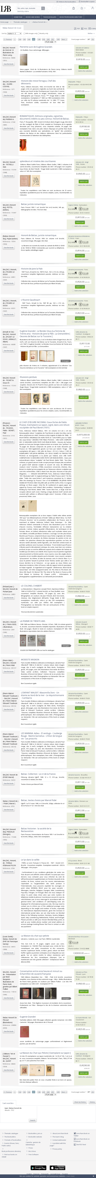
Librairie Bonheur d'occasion (78, 937)
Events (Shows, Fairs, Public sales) (10, 1144)
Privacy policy (56, 1149)
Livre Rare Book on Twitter (82, 1134)
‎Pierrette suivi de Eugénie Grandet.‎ (36, 47)
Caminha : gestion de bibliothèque (33, 1143)
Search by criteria (23, 11)
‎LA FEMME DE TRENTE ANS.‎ (33, 621)
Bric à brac (32, 1151)
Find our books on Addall (9, 1155)
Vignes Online (73, 205)
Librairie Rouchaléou (75, 587)
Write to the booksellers (66, 2)
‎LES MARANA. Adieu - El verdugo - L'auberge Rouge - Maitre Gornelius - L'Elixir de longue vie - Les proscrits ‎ (41, 736)
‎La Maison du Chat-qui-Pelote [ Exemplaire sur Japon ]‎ (45, 1053)
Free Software (34, 1154)
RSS (84, 28)
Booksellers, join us (34, 1133)
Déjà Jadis (71, 82)
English (29, 1174)
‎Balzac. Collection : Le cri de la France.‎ (38, 774)
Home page (18, 17)
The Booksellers (49, 17)
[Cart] (73, 8)
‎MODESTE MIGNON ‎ (30, 659)
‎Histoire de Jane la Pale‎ (31, 268)
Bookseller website (34, 1137)
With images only (31, 33)
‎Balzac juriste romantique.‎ (33, 204)
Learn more (70, 1176)
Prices (31, 1148)
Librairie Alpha (73, 801)
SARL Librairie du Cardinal (81, 333)
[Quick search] (30, 8)
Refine (91, 33)
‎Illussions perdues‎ (28, 377)
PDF (77, 28)
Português (45, 1174)
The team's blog (57, 1137)
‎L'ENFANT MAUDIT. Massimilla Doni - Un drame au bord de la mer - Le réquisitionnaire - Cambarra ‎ (42, 695)
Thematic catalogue (20, 22)
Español (65, 1174)
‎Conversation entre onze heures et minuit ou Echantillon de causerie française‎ (41, 972)
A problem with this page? (58, 1144)
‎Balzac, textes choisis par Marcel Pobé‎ (38, 800)
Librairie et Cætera (82, 48)
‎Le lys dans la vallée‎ (30, 859)
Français (36, 1174)
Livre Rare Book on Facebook (82, 1140)
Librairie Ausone (74, 775)
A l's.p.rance (72, 861)
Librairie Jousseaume (75, 270)
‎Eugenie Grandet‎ (28, 1016)
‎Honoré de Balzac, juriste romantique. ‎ (39, 235)
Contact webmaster (58, 1140)
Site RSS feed (80, 1144)
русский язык (55, 1174)
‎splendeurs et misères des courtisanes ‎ (38, 161)
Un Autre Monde (81, 1018)
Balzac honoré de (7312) (12, 28)
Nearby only (43, 33)
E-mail (92, 28)
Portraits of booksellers (13, 1140)
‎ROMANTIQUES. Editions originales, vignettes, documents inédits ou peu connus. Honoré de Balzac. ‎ (45, 117)
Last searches (8, 1103)
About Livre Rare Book (60, 1133)
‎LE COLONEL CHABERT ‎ (32, 585)
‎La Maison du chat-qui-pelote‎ (35, 935)
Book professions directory (71, 17)
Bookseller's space (86, 1)
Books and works (33, 17)
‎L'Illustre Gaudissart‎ (30, 300)
